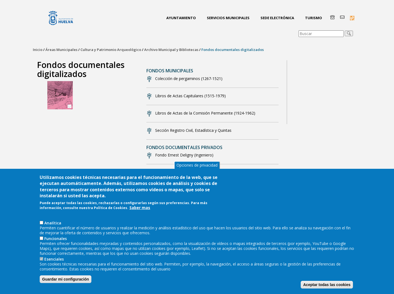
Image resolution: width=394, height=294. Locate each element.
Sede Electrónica (277, 17)
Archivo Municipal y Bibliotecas (171, 49)
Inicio (37, 49)
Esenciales (54, 262)
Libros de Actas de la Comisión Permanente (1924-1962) (205, 113)
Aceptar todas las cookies (326, 288)
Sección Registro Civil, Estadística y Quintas (193, 130)
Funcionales (55, 241)
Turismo (313, 17)
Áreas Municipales (61, 49)
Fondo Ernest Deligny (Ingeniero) (184, 155)
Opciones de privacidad (197, 168)
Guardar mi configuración (65, 282)
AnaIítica (52, 226)
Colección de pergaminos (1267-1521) (188, 78)
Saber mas (139, 211)
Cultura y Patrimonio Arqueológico (110, 49)
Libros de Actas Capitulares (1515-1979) (190, 95)
